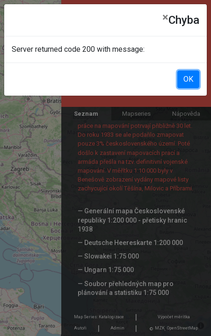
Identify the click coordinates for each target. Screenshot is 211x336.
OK (188, 79)
